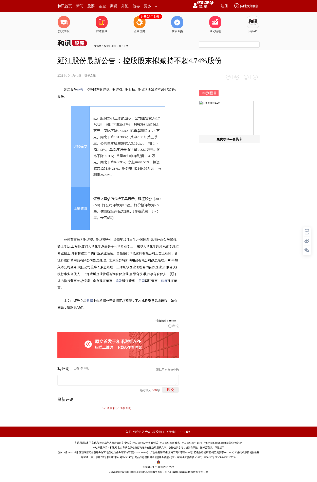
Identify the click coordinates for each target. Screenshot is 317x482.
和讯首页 (64, 6)
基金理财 (139, 24)
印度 (164, 280)
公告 (80, 89)
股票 (91, 6)
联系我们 (158, 431)
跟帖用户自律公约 (167, 369)
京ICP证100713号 (68, 452)
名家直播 (177, 24)
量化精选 (215, 24)
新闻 (79, 6)
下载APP (253, 24)
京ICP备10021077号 (225, 457)
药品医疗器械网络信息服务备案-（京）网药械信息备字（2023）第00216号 (175, 457)
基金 (102, 6)
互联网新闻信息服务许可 (92, 452)
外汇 (125, 6)
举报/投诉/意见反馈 (138, 431)
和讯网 (97, 46)
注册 (224, 6)
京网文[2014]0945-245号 (120, 457)
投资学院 (64, 24)
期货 (113, 6)
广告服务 (185, 431)
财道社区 (102, 24)
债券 (136, 6)
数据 (90, 300)
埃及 (119, 280)
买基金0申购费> (151, 16)
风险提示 (219, 447)
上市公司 (116, 46)
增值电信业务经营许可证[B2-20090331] (127, 452)
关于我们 (172, 431)
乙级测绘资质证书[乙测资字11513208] (214, 452)
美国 (141, 280)
